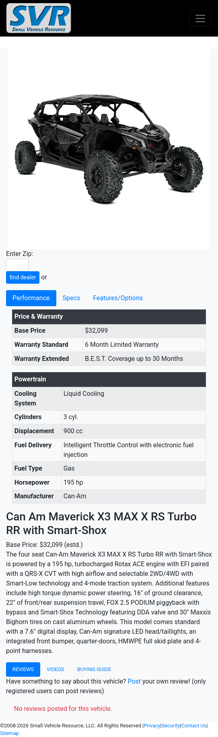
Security (171, 726)
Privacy (152, 726)
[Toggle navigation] (200, 18)
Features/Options (118, 298)
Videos (55, 669)
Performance (31, 298)
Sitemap (9, 733)
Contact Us (194, 726)
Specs (71, 298)
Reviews (23, 669)
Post (134, 681)
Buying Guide (94, 669)
